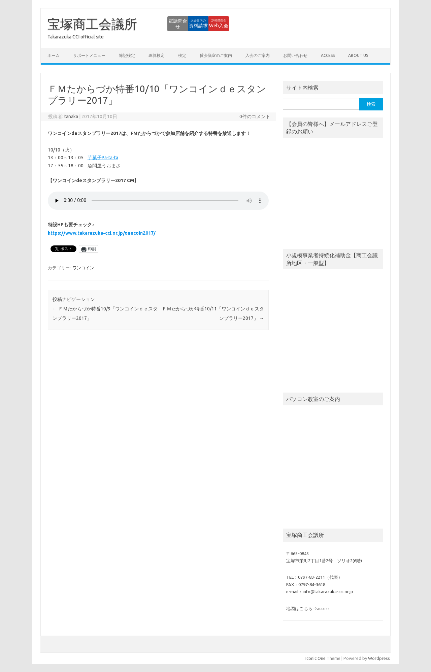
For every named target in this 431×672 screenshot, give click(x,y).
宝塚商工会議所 (92, 24)
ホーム (53, 55)
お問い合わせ (295, 55)
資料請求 (173, 23)
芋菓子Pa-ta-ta (103, 157)
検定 (182, 55)
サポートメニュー (89, 55)
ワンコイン (83, 267)
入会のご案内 (257, 55)
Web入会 (210, 23)
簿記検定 (127, 55)
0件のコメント (254, 116)
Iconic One (315, 658)
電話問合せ (136, 23)
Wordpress (379, 658)
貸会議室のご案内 (216, 55)
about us (358, 55)
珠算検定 (156, 55)
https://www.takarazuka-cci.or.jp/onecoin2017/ (102, 233)
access (328, 55)
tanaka (71, 116)
